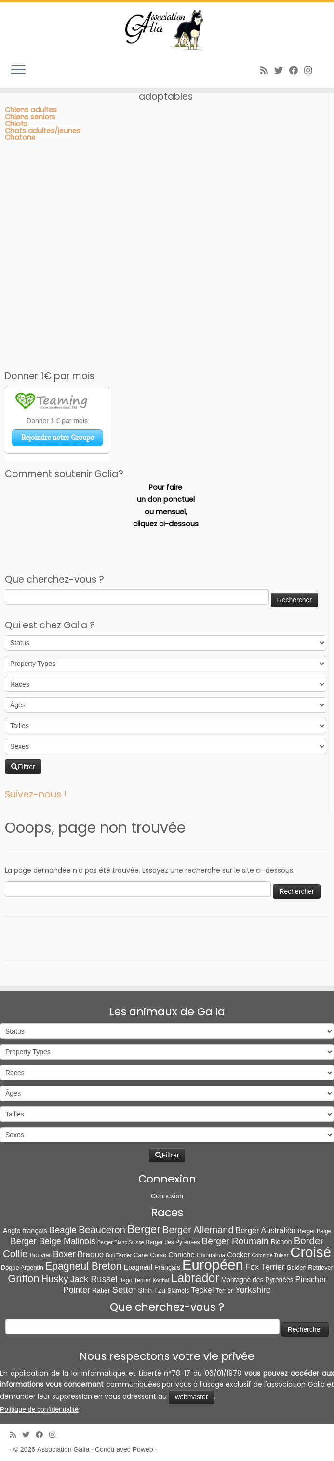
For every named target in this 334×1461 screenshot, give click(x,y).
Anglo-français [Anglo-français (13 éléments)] (25, 1231)
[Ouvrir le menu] (18, 70)
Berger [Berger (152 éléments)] (143, 1229)
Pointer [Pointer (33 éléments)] (76, 1290)
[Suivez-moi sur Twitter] (281, 71)
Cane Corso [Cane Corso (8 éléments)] (150, 1255)
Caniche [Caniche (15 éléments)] (181, 1255)
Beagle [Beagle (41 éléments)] (63, 1230)
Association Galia (63, 1449)
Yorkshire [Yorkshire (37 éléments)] (252, 1290)
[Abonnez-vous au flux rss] (267, 71)
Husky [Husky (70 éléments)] (54, 1279)
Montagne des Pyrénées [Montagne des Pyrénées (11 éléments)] (257, 1280)
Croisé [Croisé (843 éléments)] (310, 1252)
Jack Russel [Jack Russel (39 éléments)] (94, 1279)
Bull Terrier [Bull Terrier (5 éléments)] (119, 1255)
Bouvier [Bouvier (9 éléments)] (40, 1255)
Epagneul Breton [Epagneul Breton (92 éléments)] (83, 1266)
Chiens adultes (31, 110)
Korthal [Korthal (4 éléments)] (161, 1280)
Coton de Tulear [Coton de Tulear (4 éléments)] (270, 1255)
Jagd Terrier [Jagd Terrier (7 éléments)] (135, 1280)
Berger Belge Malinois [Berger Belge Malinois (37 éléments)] (53, 1241)
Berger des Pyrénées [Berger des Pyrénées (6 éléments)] (173, 1242)
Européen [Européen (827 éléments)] (212, 1265)
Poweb (143, 1449)
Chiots (16, 124)
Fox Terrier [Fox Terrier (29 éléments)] (265, 1267)
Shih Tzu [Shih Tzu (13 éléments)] (151, 1290)
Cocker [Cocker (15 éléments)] (238, 1255)
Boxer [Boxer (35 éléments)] (64, 1254)
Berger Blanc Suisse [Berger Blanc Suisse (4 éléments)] (120, 1242)
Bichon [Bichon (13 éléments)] (281, 1242)
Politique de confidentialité (39, 1409)
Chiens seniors (30, 116)
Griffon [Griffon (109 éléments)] (23, 1279)
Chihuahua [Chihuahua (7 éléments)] (211, 1255)
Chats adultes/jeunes (42, 130)
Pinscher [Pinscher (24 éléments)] (310, 1279)
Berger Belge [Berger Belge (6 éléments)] (315, 1231)
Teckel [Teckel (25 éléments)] (202, 1290)
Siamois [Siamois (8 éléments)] (178, 1290)
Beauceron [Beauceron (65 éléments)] (102, 1229)
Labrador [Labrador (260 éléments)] (195, 1278)
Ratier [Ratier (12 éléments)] (101, 1290)
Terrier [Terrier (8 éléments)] (224, 1290)
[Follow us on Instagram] (311, 71)
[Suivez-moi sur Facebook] (296, 71)
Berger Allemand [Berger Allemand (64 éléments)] (197, 1229)
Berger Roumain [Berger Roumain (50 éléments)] (234, 1241)
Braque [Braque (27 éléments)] (91, 1254)
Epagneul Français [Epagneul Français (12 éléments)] (152, 1267)
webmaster (191, 1397)
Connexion (167, 1196)
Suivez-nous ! (36, 794)
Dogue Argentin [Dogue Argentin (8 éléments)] (22, 1267)
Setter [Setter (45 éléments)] (124, 1290)
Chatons (20, 137)
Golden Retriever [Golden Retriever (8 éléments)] (310, 1267)
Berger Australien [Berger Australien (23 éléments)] (265, 1230)
